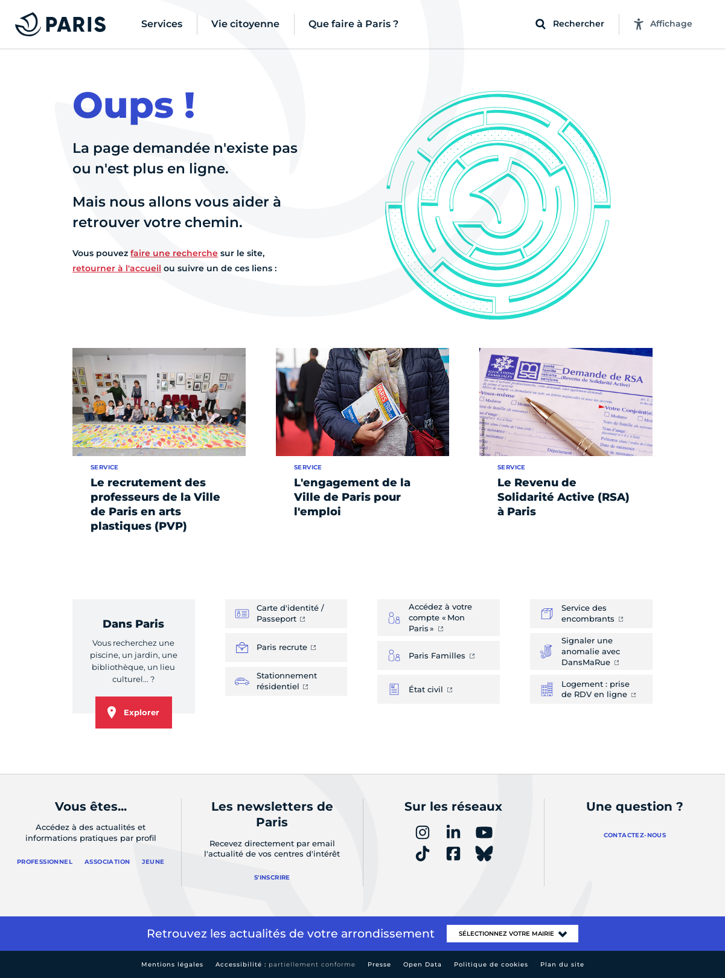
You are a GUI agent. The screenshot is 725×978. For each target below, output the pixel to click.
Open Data (422, 964)
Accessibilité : (286, 964)
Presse (379, 964)
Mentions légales (172, 964)
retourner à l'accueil (116, 268)
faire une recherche (174, 253)
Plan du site (562, 964)
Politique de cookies (491, 964)
